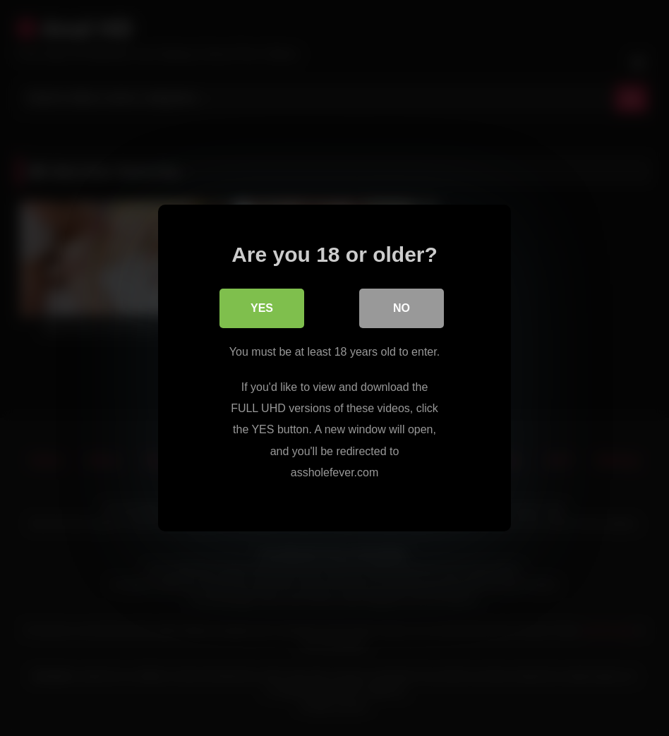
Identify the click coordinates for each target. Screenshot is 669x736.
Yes (262, 308)
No (401, 308)
